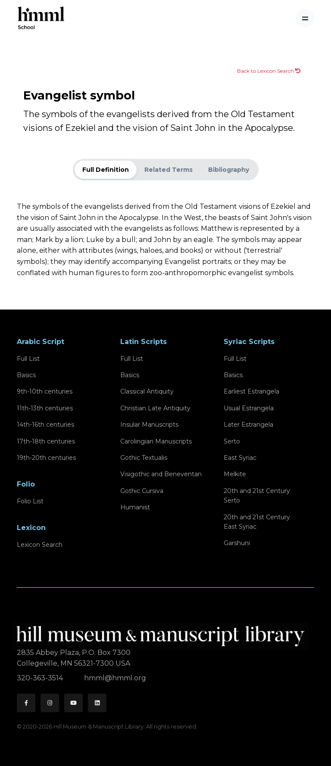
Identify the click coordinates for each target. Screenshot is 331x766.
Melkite (235, 474)
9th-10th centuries (44, 391)
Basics (26, 375)
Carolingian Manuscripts (156, 441)
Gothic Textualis (143, 458)
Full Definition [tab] (105, 170)
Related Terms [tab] (168, 170)
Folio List (30, 501)
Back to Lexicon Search (268, 71)
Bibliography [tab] (228, 170)
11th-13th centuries (45, 408)
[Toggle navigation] (305, 18)
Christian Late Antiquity (155, 408)
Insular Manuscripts (149, 424)
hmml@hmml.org (115, 678)
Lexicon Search (39, 545)
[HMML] (163, 632)
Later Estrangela (248, 424)
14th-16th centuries (45, 424)
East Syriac (240, 458)
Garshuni (237, 543)
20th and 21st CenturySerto (257, 495)
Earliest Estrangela (251, 391)
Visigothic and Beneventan (161, 474)
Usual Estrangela (249, 408)
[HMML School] (41, 18)
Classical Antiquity (147, 391)
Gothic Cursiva (141, 491)
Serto (232, 441)
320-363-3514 (41, 678)
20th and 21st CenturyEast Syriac (257, 521)
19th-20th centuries (46, 458)
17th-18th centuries (46, 441)
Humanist (135, 507)
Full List (28, 359)
